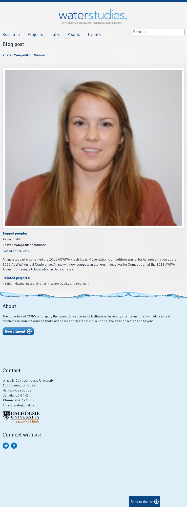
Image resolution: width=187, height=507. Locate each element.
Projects (35, 34)
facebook (14, 445)
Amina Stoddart (13, 239)
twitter (6, 445)
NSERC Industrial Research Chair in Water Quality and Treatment (46, 284)
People (73, 34)
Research (11, 34)
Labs (55, 34)
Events (94, 34)
